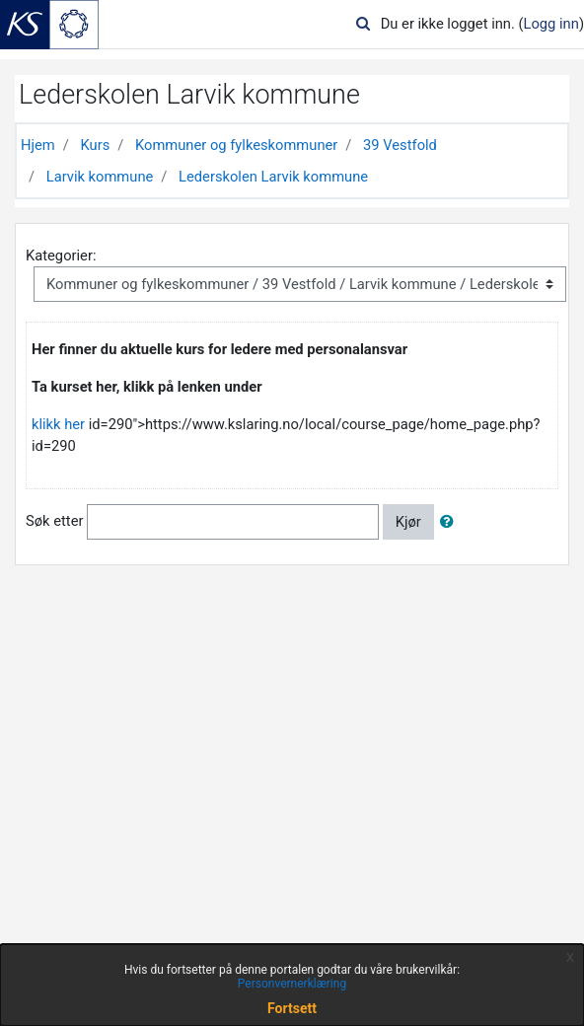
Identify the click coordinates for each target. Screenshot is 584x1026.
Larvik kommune (100, 176)
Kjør (408, 522)
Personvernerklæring (292, 983)
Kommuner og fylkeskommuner (236, 145)
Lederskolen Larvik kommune (273, 176)
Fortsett (292, 1008)
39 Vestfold (400, 145)
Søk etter (54, 521)
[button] (451, 522)
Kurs (95, 145)
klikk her (58, 424)
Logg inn (551, 24)
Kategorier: (61, 255)
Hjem (38, 145)
